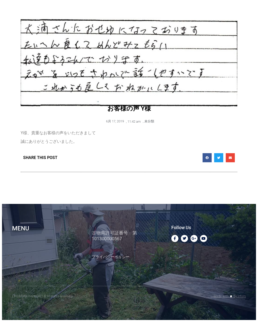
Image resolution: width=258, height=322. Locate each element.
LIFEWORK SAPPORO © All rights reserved (42, 296)
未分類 (149, 121)
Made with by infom (230, 296)
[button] (207, 157)
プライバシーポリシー (111, 257)
